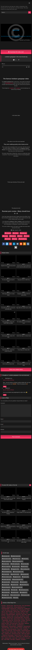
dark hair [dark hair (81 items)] (25, 566)
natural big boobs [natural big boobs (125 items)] (18, 579)
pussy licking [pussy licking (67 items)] (6, 587)
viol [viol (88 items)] (16, 597)
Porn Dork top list (13, 623)
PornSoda (16, 627)
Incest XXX (19, 629)
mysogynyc (18, 88)
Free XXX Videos (6, 610)
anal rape (15, 233)
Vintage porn (27, 608)
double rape (23, 233)
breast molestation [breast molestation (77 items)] (18, 561)
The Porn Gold (16, 621)
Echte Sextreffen (17, 630)
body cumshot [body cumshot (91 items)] (7, 561)
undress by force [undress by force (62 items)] (7, 597)
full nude (5, 235)
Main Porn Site (24, 621)
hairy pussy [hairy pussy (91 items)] (25, 574)
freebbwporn (20, 626)
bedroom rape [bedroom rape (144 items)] (16, 556)
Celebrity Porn (12, 613)
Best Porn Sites (5, 627)
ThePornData (5, 620)
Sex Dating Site (8, 630)
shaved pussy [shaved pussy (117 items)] (24, 589)
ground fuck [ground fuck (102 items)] (15, 574)
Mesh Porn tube (17, 605)
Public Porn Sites (24, 611)
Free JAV (14, 624)
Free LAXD (8, 624)
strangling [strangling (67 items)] (24, 592)
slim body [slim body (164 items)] (6, 592)
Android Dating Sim (26, 630)
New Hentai (21, 623)
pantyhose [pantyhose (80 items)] (15, 584)
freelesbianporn (4, 626)
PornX (11, 627)
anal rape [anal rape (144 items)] (6, 556)
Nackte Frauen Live (19, 635)
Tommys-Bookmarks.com (19, 607)
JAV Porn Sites (4, 613)
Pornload (25, 627)
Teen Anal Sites (9, 611)
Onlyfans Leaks (10, 615)
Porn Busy (12, 639)
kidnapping (12, 235)
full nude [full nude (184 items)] (6, 574)
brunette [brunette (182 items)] (6, 563)
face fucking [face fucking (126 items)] (25, 569)
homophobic (11, 88)
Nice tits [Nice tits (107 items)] (24, 582)
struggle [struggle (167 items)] (6, 594)
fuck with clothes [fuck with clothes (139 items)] (18, 571)
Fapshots (18, 639)
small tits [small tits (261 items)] (15, 592)
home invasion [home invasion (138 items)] (7, 576)
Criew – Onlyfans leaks (7, 621)
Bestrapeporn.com (9, 83)
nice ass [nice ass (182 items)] (15, 582)
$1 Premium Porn (14, 610)
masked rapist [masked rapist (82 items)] (7, 579)
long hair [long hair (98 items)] (26, 576)
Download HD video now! (16, 52)
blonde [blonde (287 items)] (25, 558)
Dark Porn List (10, 617)
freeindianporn (20, 624)
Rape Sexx (27, 618)
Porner (20, 627)
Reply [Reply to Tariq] (5, 394)
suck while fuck (22, 238)
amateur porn (19, 636)
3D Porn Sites (17, 611)
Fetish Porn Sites (5, 623)
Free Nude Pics (23, 610)
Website (2, 429)
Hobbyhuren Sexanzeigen (7, 635)
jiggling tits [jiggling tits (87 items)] (17, 576)
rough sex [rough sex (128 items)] (6, 589)
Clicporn (4, 607)
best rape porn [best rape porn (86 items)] (7, 558)
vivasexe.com (20, 608)
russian (14, 238)
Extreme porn (13, 608)
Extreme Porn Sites (9, 618)
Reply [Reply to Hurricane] (5, 386)
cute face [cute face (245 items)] (16, 566)
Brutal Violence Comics (19, 618)
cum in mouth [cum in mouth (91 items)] (6, 566)
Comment (3, 403)
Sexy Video (24, 614)
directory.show (10, 605)
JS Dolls (23, 620)
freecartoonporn (12, 626)
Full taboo (3, 605)
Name (2, 419)
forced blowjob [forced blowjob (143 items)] (7, 571)
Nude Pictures (12, 636)
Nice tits (26, 235)
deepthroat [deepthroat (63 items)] (6, 569)
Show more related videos (16, 369)
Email (2, 424)
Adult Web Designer (10, 614)
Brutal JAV (18, 614)
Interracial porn (27, 626)
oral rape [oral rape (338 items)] (6, 584)
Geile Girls (26, 635)
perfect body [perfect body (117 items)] (24, 584)
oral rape (7, 238)
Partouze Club (10, 607)
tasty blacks (22, 615)
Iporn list (11, 620)
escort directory (21, 638)
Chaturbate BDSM (5, 608)
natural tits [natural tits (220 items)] (6, 582)
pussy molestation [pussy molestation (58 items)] (17, 587)
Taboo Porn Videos (26, 633)
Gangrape (7, 233)
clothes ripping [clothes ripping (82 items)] (15, 563)
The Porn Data (17, 620)
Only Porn (28, 620)
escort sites (14, 638)
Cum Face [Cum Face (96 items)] (25, 563)
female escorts (8, 638)
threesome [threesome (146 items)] (26, 594)
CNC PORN (6, 639)
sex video (17, 615)
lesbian (20, 235)
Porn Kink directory (12, 629)
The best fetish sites (18, 617)
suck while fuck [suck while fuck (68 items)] (16, 594)
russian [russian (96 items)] (15, 589)
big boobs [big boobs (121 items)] (17, 558)
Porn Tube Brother (26, 605)
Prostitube (23, 639)
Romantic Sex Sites (20, 613)
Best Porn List (4, 636)
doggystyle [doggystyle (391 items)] (15, 569)
